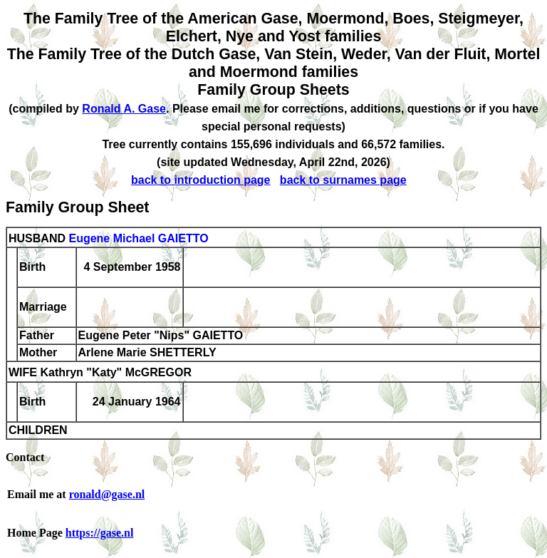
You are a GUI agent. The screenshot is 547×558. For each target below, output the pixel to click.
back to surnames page (343, 180)
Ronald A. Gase (124, 109)
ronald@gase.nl (107, 494)
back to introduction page (201, 180)
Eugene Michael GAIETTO (138, 238)
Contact (25, 457)
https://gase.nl (100, 533)
